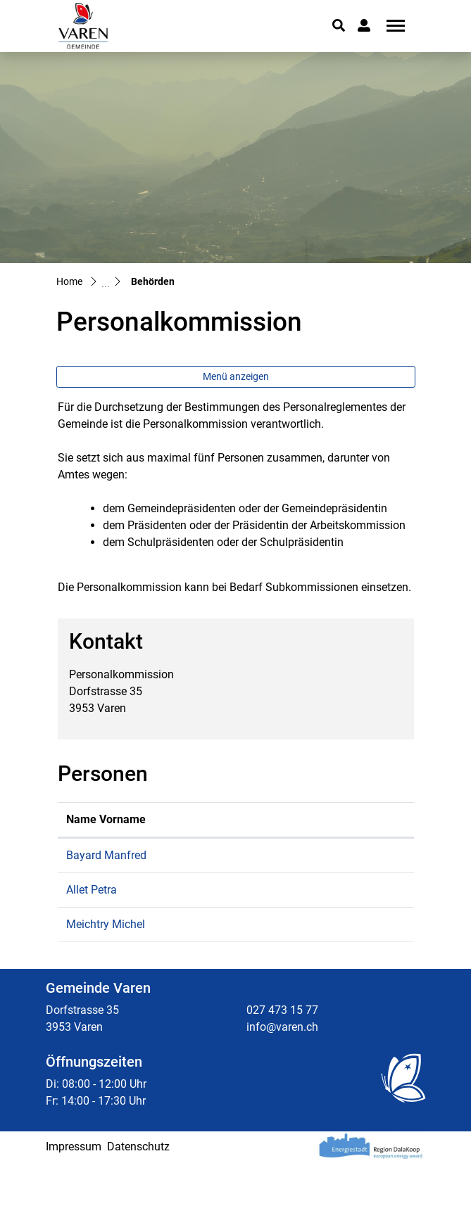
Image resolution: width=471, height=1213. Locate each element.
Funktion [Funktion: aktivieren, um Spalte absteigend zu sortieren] (183, 836)
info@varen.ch (282, 1077)
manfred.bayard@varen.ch (340, 872)
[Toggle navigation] (391, 25)
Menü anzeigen (236, 376)
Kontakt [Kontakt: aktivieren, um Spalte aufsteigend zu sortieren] (293, 836)
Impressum (73, 1197)
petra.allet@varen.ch (324, 923)
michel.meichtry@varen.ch (339, 958)
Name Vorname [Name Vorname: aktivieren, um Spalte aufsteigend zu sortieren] (89, 828)
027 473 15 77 (282, 1060)
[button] (338, 25)
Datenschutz (138, 1197)
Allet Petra (91, 923)
